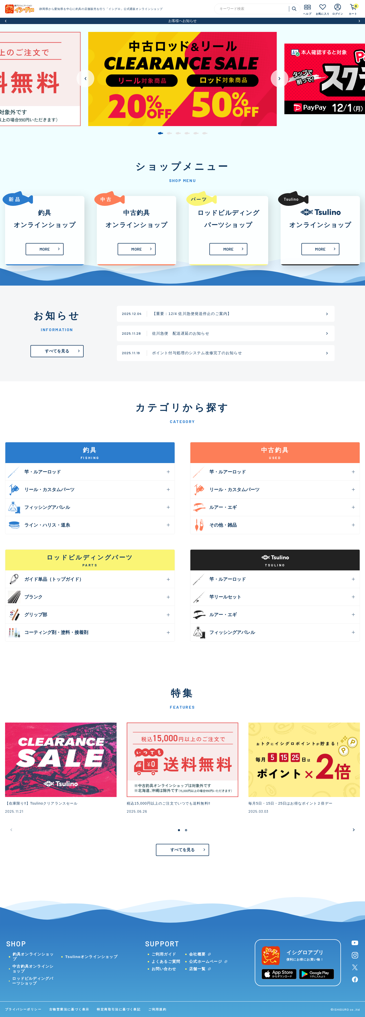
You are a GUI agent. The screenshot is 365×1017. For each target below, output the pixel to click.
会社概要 (197, 954)
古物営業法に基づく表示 (69, 1009)
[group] (182, 79)
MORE (45, 249)
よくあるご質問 (166, 961)
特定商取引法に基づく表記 (119, 1009)
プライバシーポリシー (23, 1009)
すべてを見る (57, 351)
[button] (6, 21)
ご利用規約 (157, 1009)
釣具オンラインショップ (33, 956)
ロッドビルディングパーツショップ (32, 980)
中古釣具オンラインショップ (32, 968)
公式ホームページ (205, 961)
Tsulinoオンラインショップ (91, 956)
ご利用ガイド (164, 954)
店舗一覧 (197, 969)
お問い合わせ (164, 969)
